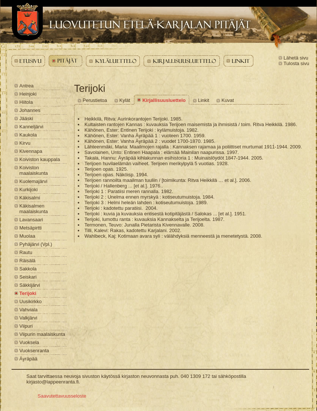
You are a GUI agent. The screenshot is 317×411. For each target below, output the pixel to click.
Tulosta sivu (296, 63)
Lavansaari (31, 219)
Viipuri (26, 326)
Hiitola (26, 102)
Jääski (26, 118)
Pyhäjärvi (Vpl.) (35, 244)
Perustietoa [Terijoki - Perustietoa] (95, 100)
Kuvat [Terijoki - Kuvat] (227, 100)
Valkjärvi (28, 318)
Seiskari (27, 277)
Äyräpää (28, 359)
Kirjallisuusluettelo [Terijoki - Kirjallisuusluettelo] (164, 100)
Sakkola (27, 269)
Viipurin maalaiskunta (42, 334)
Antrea (26, 86)
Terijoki (27, 293)
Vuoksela (29, 342)
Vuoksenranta (34, 350)
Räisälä (27, 260)
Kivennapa (30, 151)
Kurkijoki (28, 189)
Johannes (29, 110)
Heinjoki (27, 94)
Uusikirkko (30, 301)
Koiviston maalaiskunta (33, 170)
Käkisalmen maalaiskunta (33, 208)
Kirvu (25, 143)
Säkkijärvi (29, 285)
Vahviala (28, 309)
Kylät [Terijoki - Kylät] (124, 100)
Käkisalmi (29, 197)
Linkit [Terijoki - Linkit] (203, 100)
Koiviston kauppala (39, 159)
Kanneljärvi (31, 126)
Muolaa (27, 236)
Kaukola (28, 135)
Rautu (25, 252)
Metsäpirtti (30, 228)
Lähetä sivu (296, 58)
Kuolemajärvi (33, 181)
